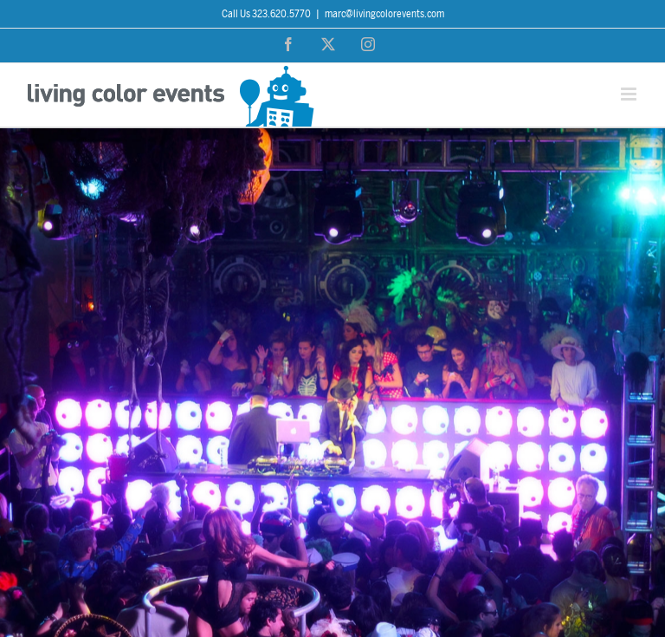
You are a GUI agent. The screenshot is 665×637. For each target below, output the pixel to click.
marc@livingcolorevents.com (384, 14)
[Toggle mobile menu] (630, 94)
